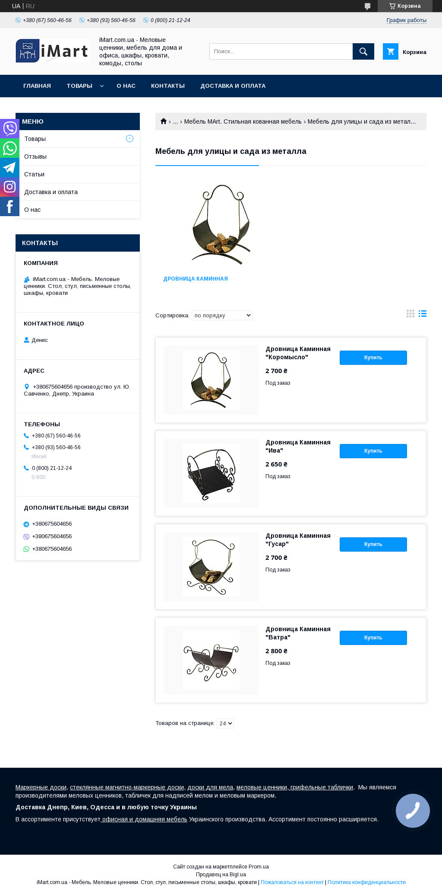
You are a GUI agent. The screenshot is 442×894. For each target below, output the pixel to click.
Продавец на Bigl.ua (221, 875)
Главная (37, 86)
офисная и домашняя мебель (144, 819)
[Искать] (363, 51)
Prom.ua (259, 867)
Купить (373, 357)
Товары (79, 86)
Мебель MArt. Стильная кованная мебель (243, 121)
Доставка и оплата (232, 86)
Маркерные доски (41, 787)
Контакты (168, 86)
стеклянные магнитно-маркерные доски (127, 787)
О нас (126, 86)
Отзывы (35, 156)
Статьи (34, 174)
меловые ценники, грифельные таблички (295, 787)
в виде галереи (410, 316)
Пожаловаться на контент (292, 882)
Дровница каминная (195, 279)
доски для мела (210, 787)
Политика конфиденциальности (367, 882)
